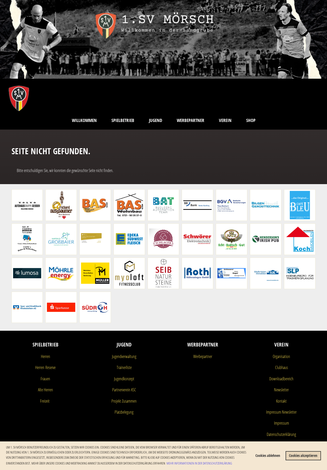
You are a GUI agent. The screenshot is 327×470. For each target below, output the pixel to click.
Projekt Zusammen (124, 401)
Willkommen (84, 120)
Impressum (281, 423)
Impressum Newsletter (281, 412)
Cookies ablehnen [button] (267, 455)
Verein (225, 120)
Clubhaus (281, 367)
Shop (250, 120)
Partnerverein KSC (124, 390)
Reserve (50, 367)
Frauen (45, 379)
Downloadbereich (281, 379)
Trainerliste (124, 367)
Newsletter (281, 390)
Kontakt (281, 401)
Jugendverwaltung (124, 356)
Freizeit (45, 401)
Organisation (281, 356)
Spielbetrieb (122, 120)
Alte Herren (45, 390)
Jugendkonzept (124, 379)
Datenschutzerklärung (281, 434)
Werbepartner (190, 120)
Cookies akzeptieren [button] (303, 455)
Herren (45, 356)
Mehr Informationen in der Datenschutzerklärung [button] (199, 463)
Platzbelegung (124, 412)
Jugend (155, 120)
